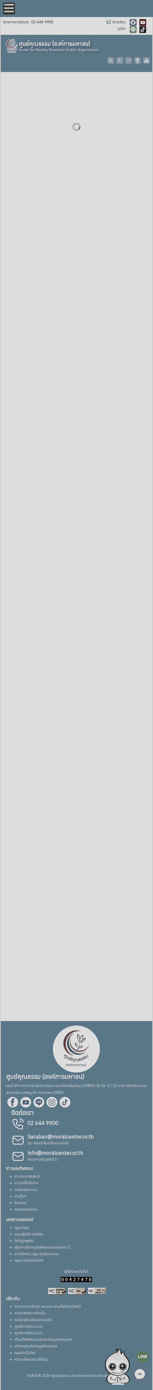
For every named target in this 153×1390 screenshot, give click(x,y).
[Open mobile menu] (9, 8)
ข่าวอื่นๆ (20, 1196)
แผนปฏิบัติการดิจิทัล (28, 1234)
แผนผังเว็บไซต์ (24, 1352)
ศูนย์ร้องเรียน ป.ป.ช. (28, 1326)
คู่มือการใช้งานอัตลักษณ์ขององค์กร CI (42, 1247)
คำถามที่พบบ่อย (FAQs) (31, 1359)
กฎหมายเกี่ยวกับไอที (28, 1260)
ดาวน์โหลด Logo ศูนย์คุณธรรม (36, 1253)
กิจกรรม (20, 1202)
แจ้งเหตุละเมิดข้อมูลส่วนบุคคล (35, 1346)
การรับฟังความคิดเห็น (30, 1313)
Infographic (24, 1240)
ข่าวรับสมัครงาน (26, 1189)
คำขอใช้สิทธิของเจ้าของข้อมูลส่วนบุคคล (43, 1339)
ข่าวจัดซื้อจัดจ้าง (26, 1183)
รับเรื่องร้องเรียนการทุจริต (33, 1319)
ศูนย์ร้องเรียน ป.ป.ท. (28, 1333)
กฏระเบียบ (21, 1227)
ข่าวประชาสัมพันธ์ (27, 1176)
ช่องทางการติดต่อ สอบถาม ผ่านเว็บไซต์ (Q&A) (47, 1306)
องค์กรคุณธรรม (26, 1209)
